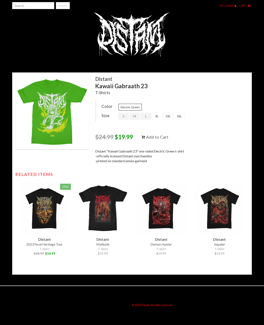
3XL (179, 116)
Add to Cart (154, 136)
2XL (168, 116)
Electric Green (130, 107)
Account (228, 5)
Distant (103, 79)
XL (157, 116)
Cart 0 (245, 5)
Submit (62, 5)
